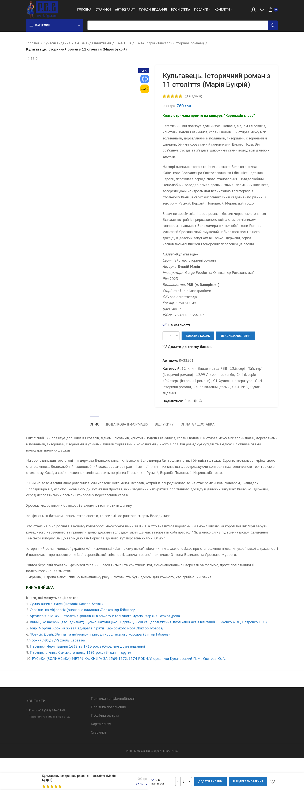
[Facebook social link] (185, 401)
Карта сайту (101, 723)
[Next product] (37, 59)
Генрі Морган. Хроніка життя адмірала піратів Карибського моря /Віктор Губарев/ (96, 628)
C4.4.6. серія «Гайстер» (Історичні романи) (170, 43)
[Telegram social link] (195, 401)
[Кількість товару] (171, 335)
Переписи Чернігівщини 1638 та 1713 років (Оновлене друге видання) (87, 646)
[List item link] (55, 710)
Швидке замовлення (235, 336)
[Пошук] (182, 25)
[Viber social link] (200, 401)
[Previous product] (28, 59)
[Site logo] (42, 9)
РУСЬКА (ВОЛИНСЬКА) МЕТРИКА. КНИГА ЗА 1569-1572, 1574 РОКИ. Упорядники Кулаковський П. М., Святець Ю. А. (128, 658)
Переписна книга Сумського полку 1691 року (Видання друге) (80, 652)
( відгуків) (193, 95)
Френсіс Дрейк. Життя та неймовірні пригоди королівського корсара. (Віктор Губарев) (100, 634)
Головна (32, 43)
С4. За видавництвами (93, 43)
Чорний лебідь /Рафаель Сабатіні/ (57, 640)
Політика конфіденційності (113, 698)
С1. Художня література (232, 380)
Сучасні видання (57, 43)
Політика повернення (108, 706)
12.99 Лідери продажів (215, 374)
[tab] (94, 422)
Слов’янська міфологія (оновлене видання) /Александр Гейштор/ (82, 609)
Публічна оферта (105, 715)
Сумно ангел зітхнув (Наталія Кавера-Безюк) (66, 603)
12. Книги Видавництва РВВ (204, 368)
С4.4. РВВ (123, 43)
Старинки (98, 732)
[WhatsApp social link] (189, 401)
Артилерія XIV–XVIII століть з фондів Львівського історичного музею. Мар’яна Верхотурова (105, 615)
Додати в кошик (198, 336)
